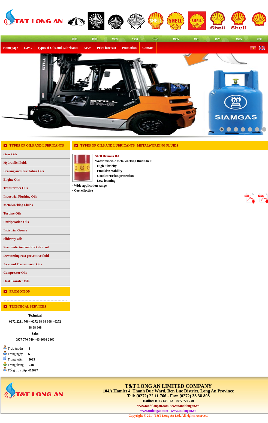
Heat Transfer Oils (16, 281)
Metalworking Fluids (18, 205)
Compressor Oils (15, 273)
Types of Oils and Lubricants (58, 48)
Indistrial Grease (15, 230)
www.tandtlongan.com (153, 406)
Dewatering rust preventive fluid (26, 256)
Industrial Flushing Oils (20, 196)
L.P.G (28, 48)
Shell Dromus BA (107, 156)
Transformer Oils (16, 188)
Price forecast (106, 48)
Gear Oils (10, 154)
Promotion (129, 48)
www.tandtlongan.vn (184, 406)
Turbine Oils (12, 213)
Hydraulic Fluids (15, 163)
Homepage (10, 48)
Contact (147, 48)
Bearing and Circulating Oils (24, 171)
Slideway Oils (13, 239)
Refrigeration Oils (16, 222)
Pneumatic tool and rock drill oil (26, 247)
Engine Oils (12, 179)
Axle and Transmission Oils (23, 264)
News (87, 48)
